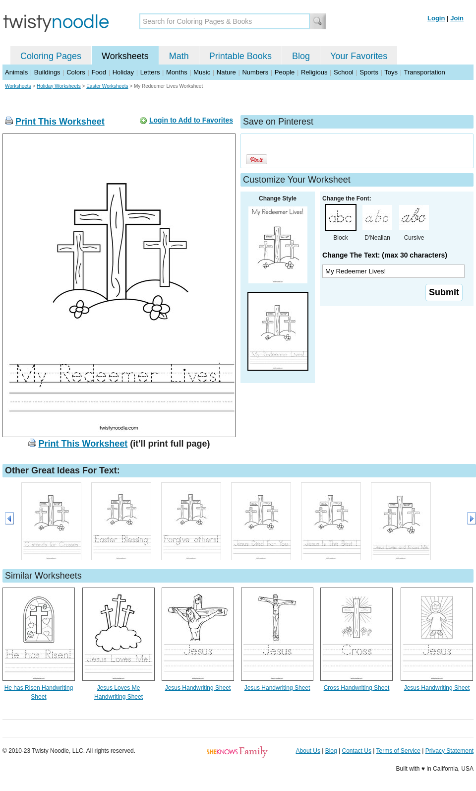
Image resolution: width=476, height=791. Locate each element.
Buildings (47, 72)
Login (436, 18)
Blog (301, 56)
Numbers (255, 72)
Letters (150, 72)
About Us (308, 750)
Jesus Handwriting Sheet (198, 687)
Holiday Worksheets (59, 86)
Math (179, 56)
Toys (391, 72)
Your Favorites (358, 56)
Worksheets (125, 56)
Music (201, 72)
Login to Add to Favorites (191, 120)
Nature (226, 72)
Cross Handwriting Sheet (357, 687)
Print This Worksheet (60, 122)
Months (176, 72)
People (285, 72)
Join (457, 18)
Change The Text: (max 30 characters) (384, 255)
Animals (16, 72)
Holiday (123, 72)
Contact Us (356, 750)
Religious (314, 72)
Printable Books (240, 56)
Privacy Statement (449, 750)
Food (98, 72)
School (344, 72)
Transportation (424, 72)
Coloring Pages (50, 56)
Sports (368, 72)
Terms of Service (398, 750)
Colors (75, 72)
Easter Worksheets (107, 86)
